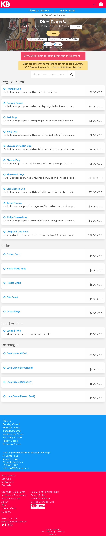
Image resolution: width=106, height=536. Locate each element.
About (4, 502)
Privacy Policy (38, 495)
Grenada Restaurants (13, 492)
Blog (4, 505)
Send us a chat (9, 518)
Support (6, 511)
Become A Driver (10, 498)
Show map (75, 27)
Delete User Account (42, 502)
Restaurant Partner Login (45, 492)
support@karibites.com (14, 521)
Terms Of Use (8, 508)
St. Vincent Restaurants (14, 495)
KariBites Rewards (40, 498)
